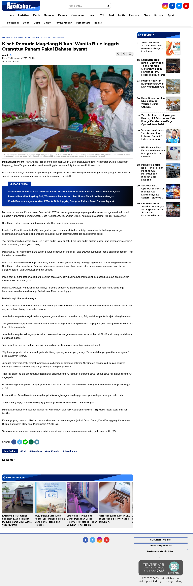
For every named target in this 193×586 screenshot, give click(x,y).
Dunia (36, 15)
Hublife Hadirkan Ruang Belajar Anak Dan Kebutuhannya (152, 83)
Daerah (62, 15)
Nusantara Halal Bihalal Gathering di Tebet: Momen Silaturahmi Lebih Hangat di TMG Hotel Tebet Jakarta (153, 67)
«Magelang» (25, 37)
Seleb (26, 22)
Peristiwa (23, 15)
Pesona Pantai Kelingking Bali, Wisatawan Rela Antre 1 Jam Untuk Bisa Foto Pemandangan (61, 196)
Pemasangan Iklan (161, 545)
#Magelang (35, 451)
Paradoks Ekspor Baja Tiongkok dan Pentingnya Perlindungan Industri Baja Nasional (152, 172)
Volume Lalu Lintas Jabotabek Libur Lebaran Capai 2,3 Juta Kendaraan (152, 135)
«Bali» (14, 37)
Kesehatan (77, 15)
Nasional (49, 15)
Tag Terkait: (10, 451)
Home (10, 15)
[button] (130, 54)
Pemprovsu (83, 22)
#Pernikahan (70, 451)
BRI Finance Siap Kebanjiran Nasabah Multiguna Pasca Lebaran (153, 152)
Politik (121, 15)
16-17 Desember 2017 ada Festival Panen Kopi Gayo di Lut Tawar (152, 47)
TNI (102, 15)
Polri (111, 15)
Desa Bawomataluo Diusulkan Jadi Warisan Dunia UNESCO (153, 102)
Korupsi (158, 15)
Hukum (92, 15)
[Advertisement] (158, 241)
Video (47, 22)
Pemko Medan (63, 22)
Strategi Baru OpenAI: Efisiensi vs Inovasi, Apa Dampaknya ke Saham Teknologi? (152, 191)
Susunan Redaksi (160, 539)
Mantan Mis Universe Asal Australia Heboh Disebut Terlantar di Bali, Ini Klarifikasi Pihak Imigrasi (64, 191)
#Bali (23, 451)
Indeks (98, 22)
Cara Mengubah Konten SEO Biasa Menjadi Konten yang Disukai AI (114, 519)
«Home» (6, 37)
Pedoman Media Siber (160, 551)
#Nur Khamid (52, 451)
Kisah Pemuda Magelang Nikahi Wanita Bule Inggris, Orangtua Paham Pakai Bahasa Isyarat (61, 201)
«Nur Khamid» (39, 37)
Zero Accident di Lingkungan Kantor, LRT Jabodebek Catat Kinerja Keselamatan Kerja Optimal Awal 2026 (158, 120)
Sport (170, 15)
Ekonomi (134, 15)
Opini (37, 22)
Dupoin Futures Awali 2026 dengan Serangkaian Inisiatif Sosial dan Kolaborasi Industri (153, 209)
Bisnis (146, 15)
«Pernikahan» (56, 37)
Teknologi (13, 22)
